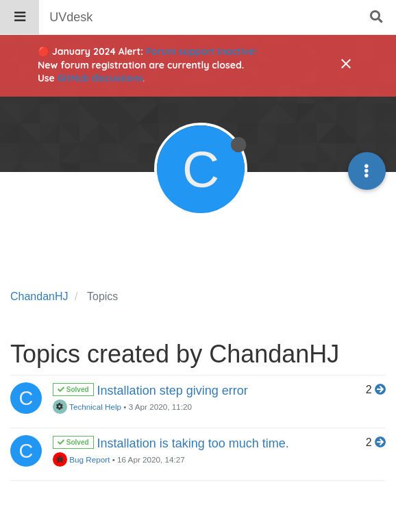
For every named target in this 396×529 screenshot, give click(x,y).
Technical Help (87, 406)
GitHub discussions (100, 78)
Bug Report (81, 459)
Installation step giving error (172, 390)
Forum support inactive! (201, 51)
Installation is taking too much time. (193, 443)
